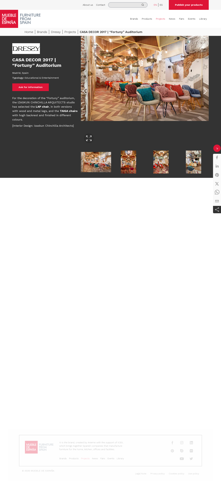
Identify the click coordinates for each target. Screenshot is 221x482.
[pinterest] (217, 175)
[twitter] (217, 183)
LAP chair (42, 106)
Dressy (56, 32)
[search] (127, 5)
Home (29, 32)
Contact (100, 4)
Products (147, 18)
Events (191, 18)
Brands (134, 18)
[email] (217, 201)
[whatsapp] (217, 192)
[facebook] (217, 157)
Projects (160, 18)
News (172, 18)
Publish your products (189, 4)
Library (203, 18)
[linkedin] (217, 166)
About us (88, 4)
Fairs (181, 18)
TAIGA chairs (69, 111)
